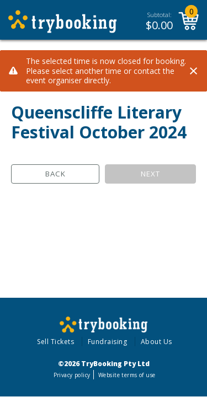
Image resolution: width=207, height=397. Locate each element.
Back (55, 174)
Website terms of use (126, 375)
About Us (156, 341)
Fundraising (108, 341)
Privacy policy (72, 375)
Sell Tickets (55, 341)
